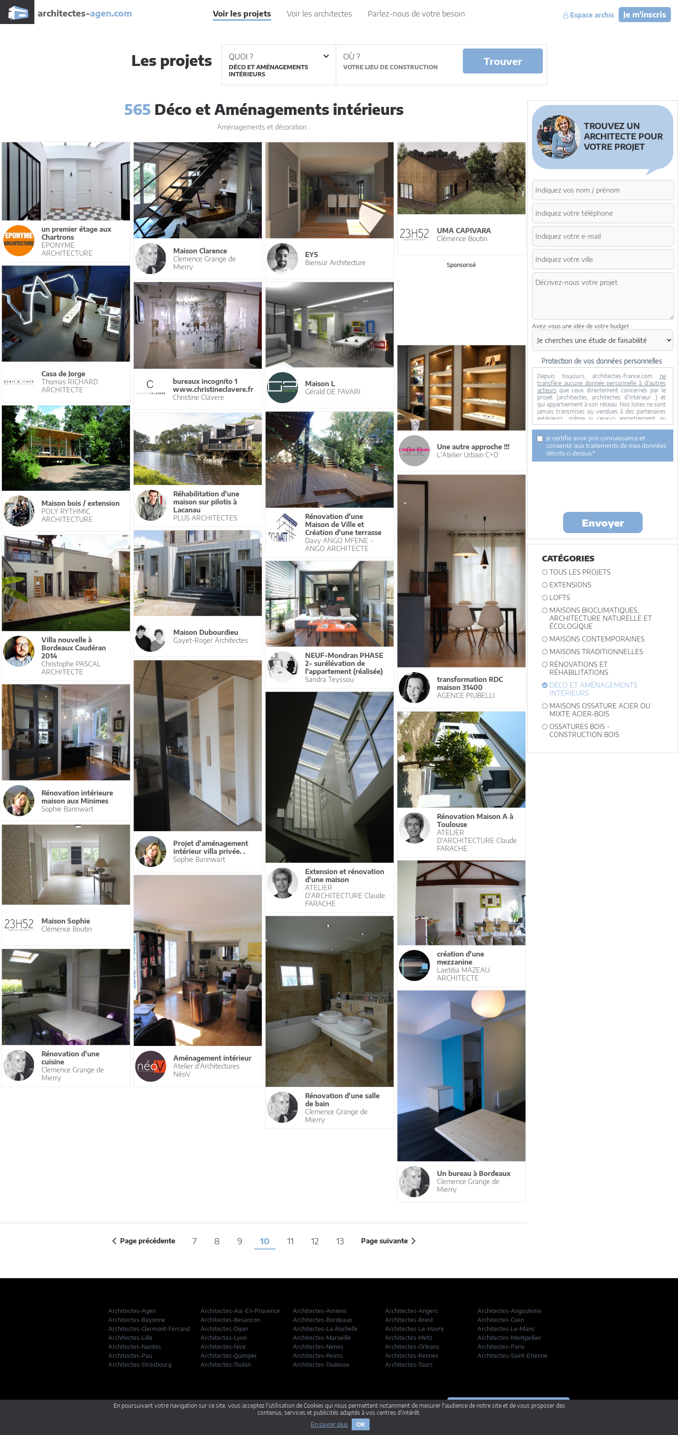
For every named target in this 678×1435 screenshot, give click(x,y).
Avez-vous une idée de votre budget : (582, 326)
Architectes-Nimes (318, 1346)
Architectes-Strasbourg (139, 1364)
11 (290, 1240)
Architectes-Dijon (224, 1328)
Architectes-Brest (409, 1319)
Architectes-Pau (130, 1355)
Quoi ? (279, 56)
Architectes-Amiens (320, 1310)
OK (360, 1424)
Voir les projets (242, 13)
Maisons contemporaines (597, 639)
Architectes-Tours (409, 1364)
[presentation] (603, 486)
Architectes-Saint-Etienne (512, 1355)
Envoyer (603, 522)
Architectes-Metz (408, 1337)
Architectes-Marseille (322, 1337)
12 (315, 1240)
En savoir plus (329, 1424)
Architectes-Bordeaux (322, 1319)
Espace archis (588, 15)
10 (265, 1240)
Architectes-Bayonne (136, 1319)
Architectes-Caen (500, 1319)
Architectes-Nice (223, 1346)
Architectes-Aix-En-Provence (240, 1310)
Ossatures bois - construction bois (584, 730)
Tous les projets (580, 572)
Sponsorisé (461, 264)
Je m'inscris (644, 14)
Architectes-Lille (130, 1337)
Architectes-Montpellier (509, 1337)
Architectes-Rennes (411, 1355)
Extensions (570, 585)
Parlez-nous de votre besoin (416, 13)
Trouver (503, 61)
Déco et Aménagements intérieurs (593, 689)
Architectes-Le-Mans (505, 1328)
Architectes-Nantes (134, 1346)
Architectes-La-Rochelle (325, 1328)
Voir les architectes (319, 13)
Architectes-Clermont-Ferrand (149, 1328)
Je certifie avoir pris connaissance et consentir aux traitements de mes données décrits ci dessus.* (601, 445)
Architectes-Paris (501, 1346)
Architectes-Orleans (412, 1346)
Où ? (351, 56)
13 (340, 1240)
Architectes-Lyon (224, 1337)
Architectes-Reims (318, 1355)
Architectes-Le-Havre (414, 1328)
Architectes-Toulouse (321, 1364)
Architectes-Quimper (229, 1355)
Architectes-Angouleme (509, 1310)
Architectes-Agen (132, 1310)
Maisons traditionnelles (596, 652)
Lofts (559, 597)
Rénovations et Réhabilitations (578, 668)
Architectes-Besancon (230, 1319)
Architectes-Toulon (226, 1364)
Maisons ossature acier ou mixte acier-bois (599, 710)
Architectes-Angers (411, 1310)
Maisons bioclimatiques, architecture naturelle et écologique (600, 618)
